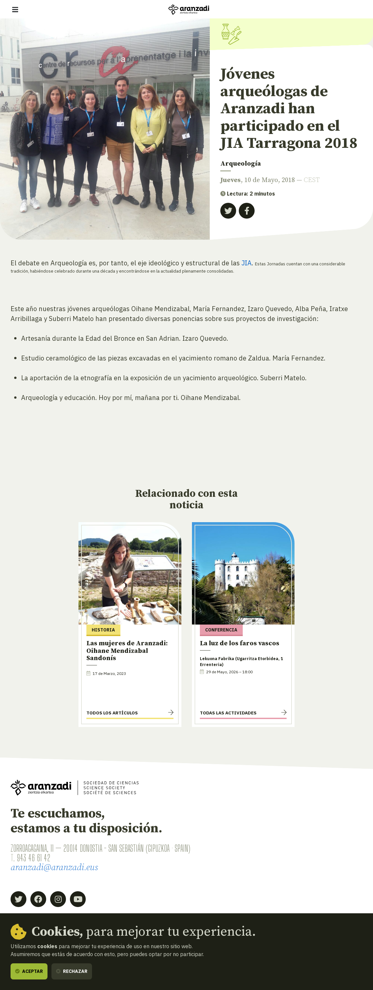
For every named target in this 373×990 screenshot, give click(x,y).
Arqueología (240, 164)
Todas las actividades (228, 713)
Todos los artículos (112, 713)
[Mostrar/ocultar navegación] (15, 9)
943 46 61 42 (33, 857)
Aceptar (29, 971)
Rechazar (71, 971)
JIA (246, 262)
